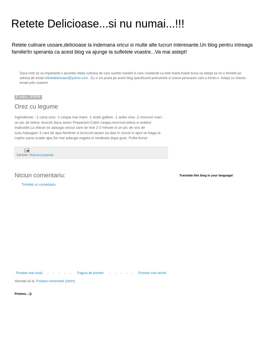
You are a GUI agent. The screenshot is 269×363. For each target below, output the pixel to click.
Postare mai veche (152, 273)
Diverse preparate (41, 155)
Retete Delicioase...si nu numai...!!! (97, 23)
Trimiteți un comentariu (39, 185)
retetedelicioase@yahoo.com (66, 78)
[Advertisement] (91, 229)
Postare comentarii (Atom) (55, 281)
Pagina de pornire (90, 273)
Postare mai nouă (29, 273)
